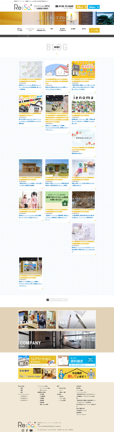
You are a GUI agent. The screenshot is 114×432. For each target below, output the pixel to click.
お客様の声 (78, 373)
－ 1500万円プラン (23, 388)
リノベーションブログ (81, 379)
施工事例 (78, 375)
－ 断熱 (21, 377)
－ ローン (60, 377)
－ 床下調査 (41, 381)
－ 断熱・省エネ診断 (43, 392)
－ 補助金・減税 (62, 379)
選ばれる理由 (21, 373)
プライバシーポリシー (81, 402)
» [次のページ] (66, 300)
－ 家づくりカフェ (43, 377)
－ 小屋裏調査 (42, 383)
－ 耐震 (21, 375)
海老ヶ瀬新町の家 (80, 396)
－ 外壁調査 (41, 385)
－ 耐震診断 (41, 390)
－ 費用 (21, 379)
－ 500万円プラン (23, 383)
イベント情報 (94, 30)
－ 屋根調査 (41, 388)
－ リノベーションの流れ (44, 375)
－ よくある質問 (62, 388)
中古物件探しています (81, 398)
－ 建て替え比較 (62, 375)
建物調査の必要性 (42, 379)
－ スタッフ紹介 (62, 385)
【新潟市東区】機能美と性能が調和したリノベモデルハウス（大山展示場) (86, 389)
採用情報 (79, 400)
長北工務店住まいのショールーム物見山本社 (86, 393)
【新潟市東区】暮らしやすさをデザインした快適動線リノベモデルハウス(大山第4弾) (86, 383)
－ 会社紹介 (61, 383)
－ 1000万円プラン (23, 385)
